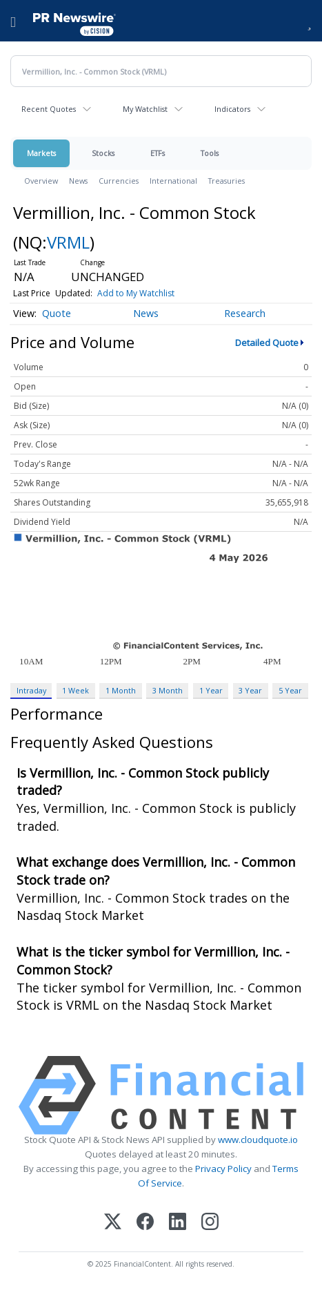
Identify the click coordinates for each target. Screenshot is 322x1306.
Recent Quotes (48, 109)
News (78, 180)
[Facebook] (145, 1222)
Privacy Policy (223, 1168)
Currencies (119, 180)
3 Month (167, 690)
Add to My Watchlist (135, 293)
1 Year (211, 690)
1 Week (75, 690)
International (173, 180)
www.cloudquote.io (258, 1139)
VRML (68, 242)
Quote (56, 313)
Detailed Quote (267, 342)
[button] (309, 20)
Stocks (103, 153)
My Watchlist (145, 109)
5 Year (290, 690)
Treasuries (226, 180)
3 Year (250, 690)
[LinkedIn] (177, 1222)
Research (244, 313)
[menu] (13, 20)
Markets (41, 153)
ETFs (157, 153)
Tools (210, 153)
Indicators (232, 109)
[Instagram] (210, 1222)
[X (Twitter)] (113, 1222)
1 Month (120, 690)
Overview (41, 180)
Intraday (31, 690)
